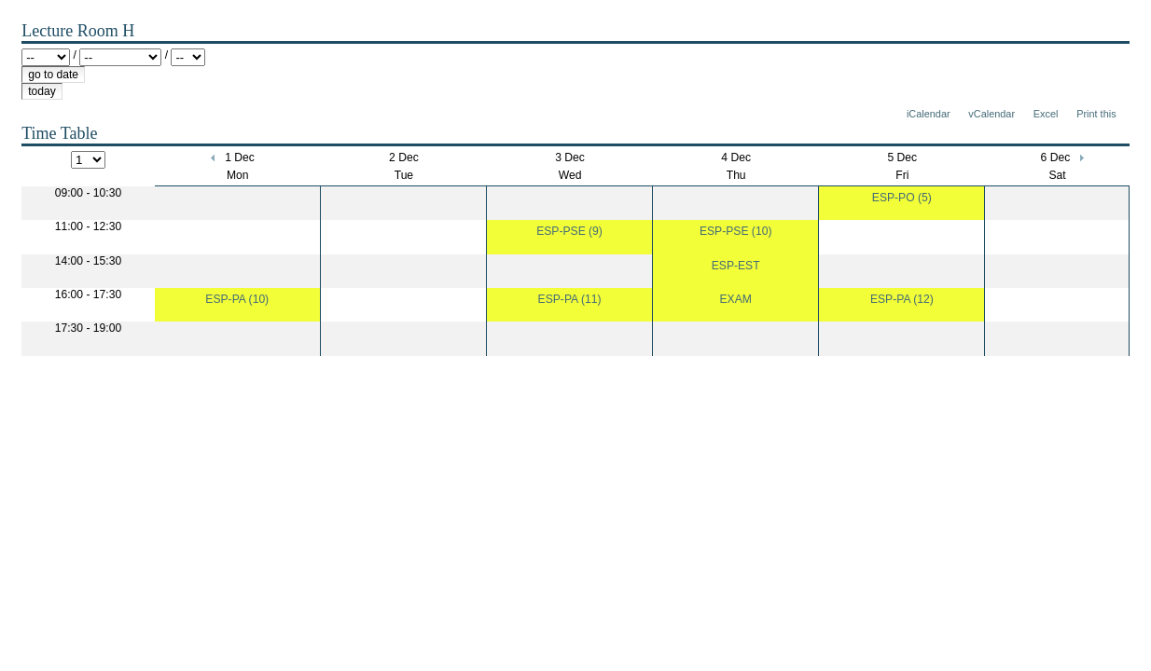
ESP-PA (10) (237, 299)
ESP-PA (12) (902, 299)
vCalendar (991, 113)
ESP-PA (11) (570, 299)
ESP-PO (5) (902, 197)
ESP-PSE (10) (736, 231)
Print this (1096, 113)
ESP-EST (736, 265)
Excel (1046, 113)
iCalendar (928, 113)
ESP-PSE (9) (569, 231)
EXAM (735, 299)
